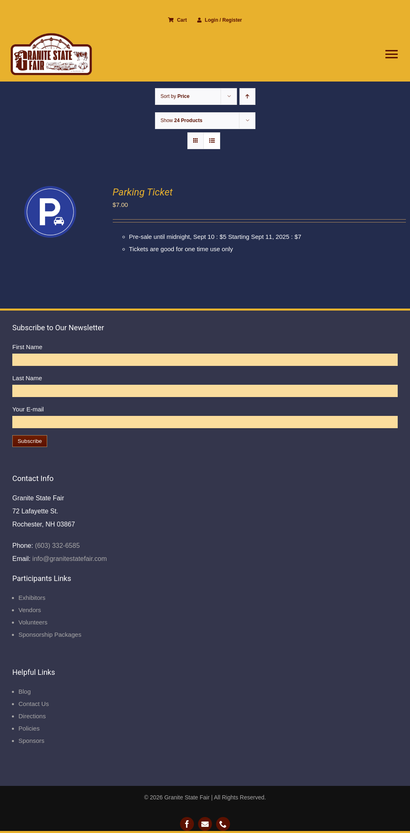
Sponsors (31, 740)
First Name (27, 346)
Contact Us (33, 703)
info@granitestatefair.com (68, 558)
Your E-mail (28, 409)
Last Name (27, 378)
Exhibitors (32, 597)
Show (182, 120)
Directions (32, 716)
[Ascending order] (247, 96)
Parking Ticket (143, 192)
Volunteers (33, 622)
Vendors (29, 609)
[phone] (223, 824)
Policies (29, 728)
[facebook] (187, 824)
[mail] (205, 824)
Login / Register (219, 20)
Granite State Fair (187, 797)
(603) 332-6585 (56, 545)
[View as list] (212, 141)
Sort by (175, 96)
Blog (24, 691)
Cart (177, 20)
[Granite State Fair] (51, 35)
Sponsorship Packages (49, 634)
